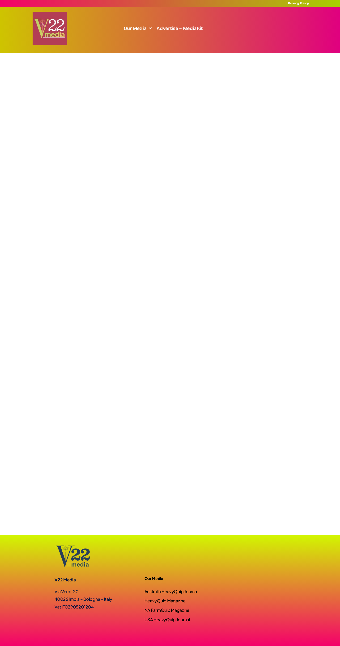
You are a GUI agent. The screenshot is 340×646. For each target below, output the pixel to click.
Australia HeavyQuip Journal (171, 591)
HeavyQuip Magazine (165, 600)
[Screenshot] (50, 14)
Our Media (153, 578)
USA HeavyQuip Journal (167, 619)
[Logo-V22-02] (72, 547)
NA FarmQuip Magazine (167, 610)
